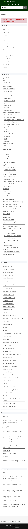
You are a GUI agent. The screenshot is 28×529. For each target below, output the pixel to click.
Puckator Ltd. (6, 327)
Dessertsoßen (8, 110)
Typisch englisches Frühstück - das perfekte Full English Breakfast (12, 438)
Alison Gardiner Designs (9, 360)
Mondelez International (9, 315)
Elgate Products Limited (9, 292)
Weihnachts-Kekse (9, 238)
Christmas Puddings (8, 219)
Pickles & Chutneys (9, 100)
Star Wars (7, 193)
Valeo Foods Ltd (7, 393)
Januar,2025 (6, 427)
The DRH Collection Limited (10, 406)
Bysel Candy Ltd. (7, 372)
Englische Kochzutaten (9, 89)
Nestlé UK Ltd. (7, 321)
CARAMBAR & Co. (7, 351)
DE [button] (8, 4)
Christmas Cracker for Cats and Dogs (13, 202)
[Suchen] (12, 7)
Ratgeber (5, 472)
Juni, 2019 (5, 456)
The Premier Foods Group (10, 375)
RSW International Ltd (9, 336)
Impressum (6, 38)
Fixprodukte (7, 98)
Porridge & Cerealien (8, 134)
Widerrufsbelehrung (8, 47)
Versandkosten (7, 59)
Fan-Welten (6, 188)
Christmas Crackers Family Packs (12, 206)
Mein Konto (6, 29)
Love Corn (5, 312)
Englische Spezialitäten (9, 453)
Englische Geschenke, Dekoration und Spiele (13, 223)
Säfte (5, 146)
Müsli (5, 139)
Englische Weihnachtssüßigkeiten (12, 228)
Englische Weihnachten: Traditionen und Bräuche (13, 447)
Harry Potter (7, 191)
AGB (4, 41)
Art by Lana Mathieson (9, 363)
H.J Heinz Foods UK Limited (10, 381)
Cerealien (7, 136)
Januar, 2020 (6, 451)
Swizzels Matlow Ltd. (8, 348)
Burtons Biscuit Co (8, 275)
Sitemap (5, 50)
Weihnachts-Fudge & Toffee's (12, 235)
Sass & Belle (6, 339)
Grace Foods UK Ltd (8, 295)
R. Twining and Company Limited (12, 354)
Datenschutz (6, 44)
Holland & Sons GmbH (9, 403)
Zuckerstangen (8, 245)
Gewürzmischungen (10, 96)
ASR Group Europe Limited (10, 378)
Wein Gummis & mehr (10, 243)
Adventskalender (9, 231)
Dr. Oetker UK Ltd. (8, 289)
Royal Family (7, 186)
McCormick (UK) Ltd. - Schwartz (11, 342)
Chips (6, 129)
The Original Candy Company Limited (13, 318)
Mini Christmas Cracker (9, 211)
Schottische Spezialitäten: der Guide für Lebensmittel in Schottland (14, 461)
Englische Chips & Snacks (10, 127)
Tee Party (7, 172)
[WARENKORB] (18, 4)
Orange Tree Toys (8, 324)
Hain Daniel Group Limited (10, 390)
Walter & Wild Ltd (7, 369)
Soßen (6, 93)
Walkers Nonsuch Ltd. (9, 387)
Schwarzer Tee (7, 152)
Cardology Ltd (6, 281)
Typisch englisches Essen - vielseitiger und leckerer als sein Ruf (13, 432)
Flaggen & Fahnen (9, 179)
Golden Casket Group (9, 297)
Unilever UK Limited (8, 269)
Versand (20, 521)
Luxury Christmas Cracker (10, 209)
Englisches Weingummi (10, 122)
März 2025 (6, 416)
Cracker (6, 131)
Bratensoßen (8, 91)
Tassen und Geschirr (10, 169)
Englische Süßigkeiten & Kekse (11, 112)
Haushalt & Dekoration (9, 167)
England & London (9, 177)
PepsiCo (5, 330)
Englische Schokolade (10, 117)
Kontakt (5, 35)
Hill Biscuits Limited (8, 303)
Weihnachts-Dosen (9, 233)
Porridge (6, 141)
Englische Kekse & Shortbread (12, 115)
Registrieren (6, 32)
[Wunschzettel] (15, 4)
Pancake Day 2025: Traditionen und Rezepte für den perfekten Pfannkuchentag (12, 422)
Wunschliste (6, 65)
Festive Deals (6, 213)
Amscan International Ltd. (10, 366)
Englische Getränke (8, 143)
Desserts (6, 108)
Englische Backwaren (8, 103)
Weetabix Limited (7, 357)
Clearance (5, 80)
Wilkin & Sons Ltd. (8, 384)
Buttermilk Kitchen (8, 278)
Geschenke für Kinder (10, 184)
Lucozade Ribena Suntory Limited (12, 333)
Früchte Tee (6, 154)
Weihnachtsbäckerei (8, 254)
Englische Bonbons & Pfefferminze (14, 119)
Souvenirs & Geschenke (9, 174)
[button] (12, 4)
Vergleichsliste (7, 62)
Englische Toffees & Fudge (11, 124)
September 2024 (7, 442)
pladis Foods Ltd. (7, 396)
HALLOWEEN (6, 83)
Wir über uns (6, 53)
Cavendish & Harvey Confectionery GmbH (12, 285)
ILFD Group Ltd (7, 345)
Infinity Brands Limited (9, 306)
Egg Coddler (6, 165)
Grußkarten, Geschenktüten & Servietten (11, 248)
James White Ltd (7, 309)
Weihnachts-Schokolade (11, 240)
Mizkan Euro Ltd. (7, 266)
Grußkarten (6, 196)
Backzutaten (7, 105)
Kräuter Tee (6, 159)
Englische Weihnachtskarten (12, 252)
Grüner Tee (6, 156)
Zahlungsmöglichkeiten (9, 56)
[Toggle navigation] (2, 1)
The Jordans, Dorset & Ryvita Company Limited (13, 399)
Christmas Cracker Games (10, 204)
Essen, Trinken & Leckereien (10, 226)
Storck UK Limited (8, 272)
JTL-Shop (17, 527)
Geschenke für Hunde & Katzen (13, 181)
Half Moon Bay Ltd (8, 300)
